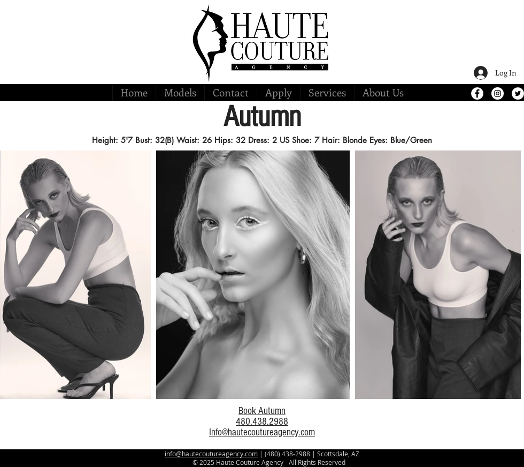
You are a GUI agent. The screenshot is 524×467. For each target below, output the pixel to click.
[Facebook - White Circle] (477, 93)
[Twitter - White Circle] (518, 93)
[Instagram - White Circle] (497, 93)
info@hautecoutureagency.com (211, 453)
